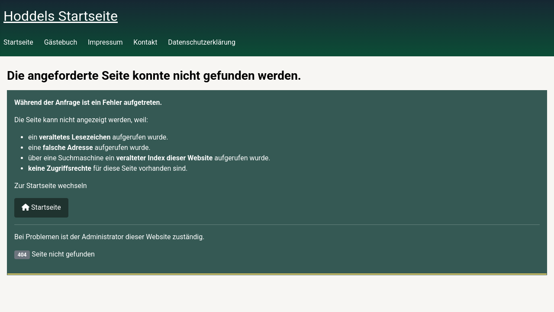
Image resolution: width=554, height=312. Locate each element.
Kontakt (145, 42)
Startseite (18, 42)
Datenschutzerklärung (201, 42)
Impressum (105, 42)
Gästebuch (60, 42)
